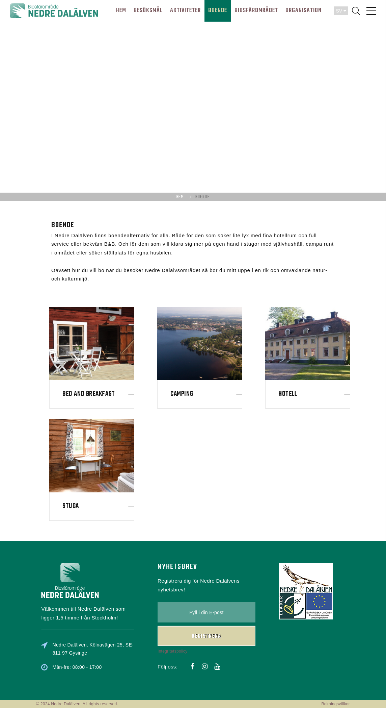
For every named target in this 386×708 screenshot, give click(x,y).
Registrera (206, 612)
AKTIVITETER (185, 11)
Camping (214, 394)
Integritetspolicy (172, 627)
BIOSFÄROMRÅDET (256, 11)
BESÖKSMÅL (148, 11)
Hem (180, 197)
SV (341, 11)
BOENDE (217, 11)
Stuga (103, 506)
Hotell (320, 394)
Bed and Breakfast (121, 394)
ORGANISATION (303, 11)
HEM (121, 11)
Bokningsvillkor (335, 704)
